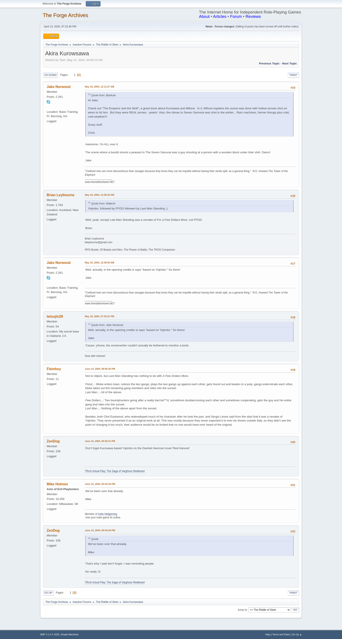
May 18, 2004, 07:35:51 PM (99, 316)
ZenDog (53, 441)
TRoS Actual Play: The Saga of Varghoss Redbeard (115, 471)
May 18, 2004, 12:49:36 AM (99, 262)
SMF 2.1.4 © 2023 (49, 634)
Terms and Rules (281, 634)
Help (267, 634)
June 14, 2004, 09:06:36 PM (100, 369)
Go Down (50, 75)
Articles (219, 16)
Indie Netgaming (107, 514)
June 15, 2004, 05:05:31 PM (100, 441)
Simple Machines (70, 634)
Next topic (289, 63)
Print (293, 75)
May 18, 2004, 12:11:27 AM (99, 86)
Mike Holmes (57, 484)
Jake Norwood (58, 87)
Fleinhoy (54, 369)
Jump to (242, 609)
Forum (236, 16)
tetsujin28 (55, 316)
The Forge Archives (65, 15)
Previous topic (269, 63)
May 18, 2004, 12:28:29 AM (99, 195)
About (204, 16)
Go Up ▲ (297, 634)
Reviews (253, 16)
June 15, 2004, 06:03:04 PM (100, 530)
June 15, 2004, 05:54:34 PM (100, 484)
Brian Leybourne (60, 195)
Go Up (48, 593)
